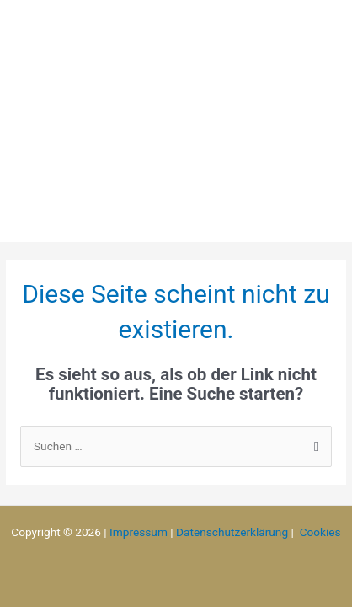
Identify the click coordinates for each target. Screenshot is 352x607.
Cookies (320, 532)
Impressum (138, 532)
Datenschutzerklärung (232, 532)
